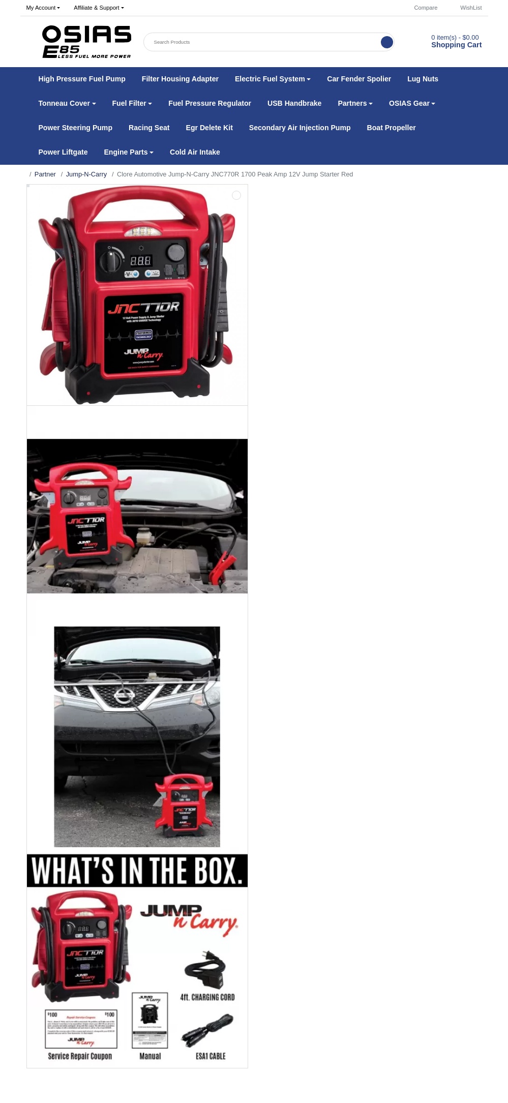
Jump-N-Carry (86, 174)
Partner (45, 174)
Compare (420, 8)
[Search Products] (262, 42)
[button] (43, 8)
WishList (466, 8)
